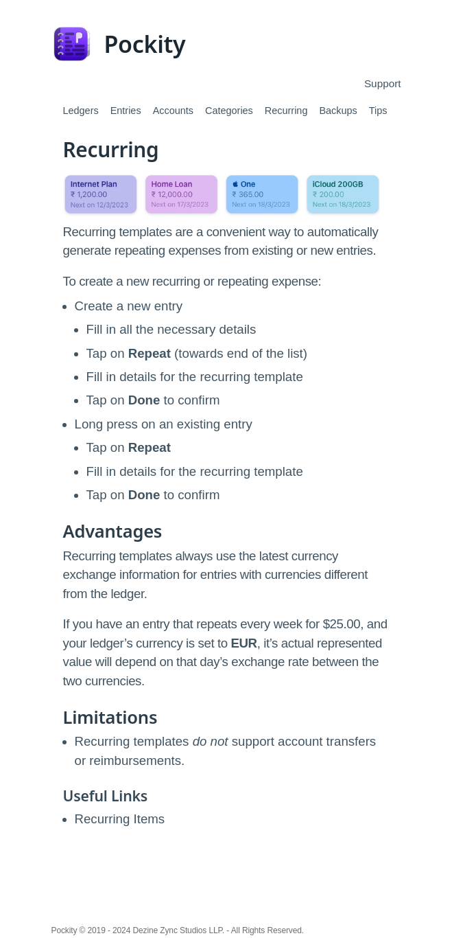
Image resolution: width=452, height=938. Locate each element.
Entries (125, 110)
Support (382, 83)
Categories (229, 110)
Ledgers (81, 110)
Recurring (286, 110)
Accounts (173, 110)
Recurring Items (120, 819)
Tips (378, 110)
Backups (338, 110)
